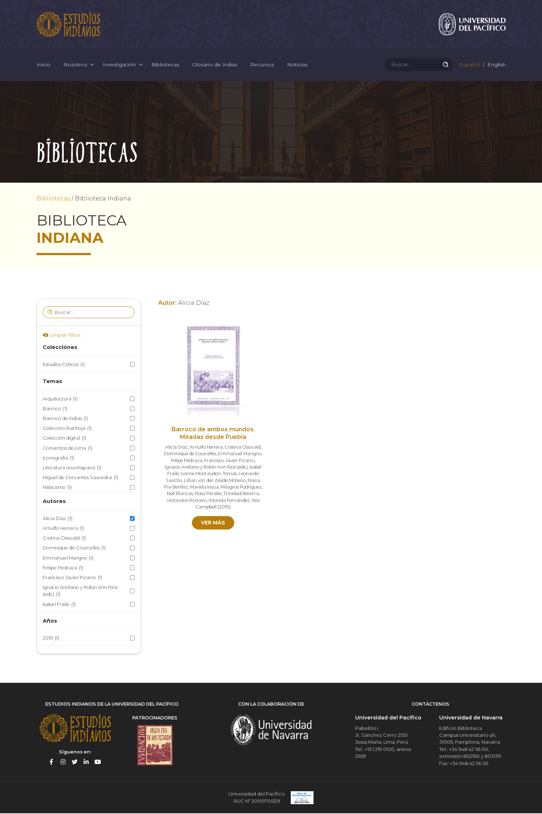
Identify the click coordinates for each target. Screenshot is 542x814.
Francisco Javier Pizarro (72, 578)
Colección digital (64, 439)
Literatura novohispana (72, 468)
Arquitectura (60, 399)
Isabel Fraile (59, 605)
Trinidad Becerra (241, 494)
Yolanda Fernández (229, 501)
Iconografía (58, 458)
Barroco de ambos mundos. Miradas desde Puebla (213, 434)
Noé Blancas (180, 494)
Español (469, 65)
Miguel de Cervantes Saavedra (80, 478)
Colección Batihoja (67, 429)
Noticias (297, 65)
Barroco (55, 409)
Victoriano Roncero (187, 501)
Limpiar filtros (65, 336)
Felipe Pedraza (63, 568)
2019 (51, 639)
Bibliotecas (165, 65)
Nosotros (75, 65)
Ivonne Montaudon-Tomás (209, 474)
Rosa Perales (208, 494)
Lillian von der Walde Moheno (215, 481)
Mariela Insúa (204, 488)
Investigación (119, 65)
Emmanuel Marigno (68, 558)
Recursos (262, 65)
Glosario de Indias (214, 65)
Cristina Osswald (64, 539)
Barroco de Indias (65, 419)
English (496, 65)
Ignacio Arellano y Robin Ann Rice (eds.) (80, 592)
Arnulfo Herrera (63, 529)
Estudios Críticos (64, 365)
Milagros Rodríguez (241, 488)
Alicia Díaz (57, 519)
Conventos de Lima (67, 448)
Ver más (213, 523)
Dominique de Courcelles (74, 548)
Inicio (43, 65)
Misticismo (57, 488)
